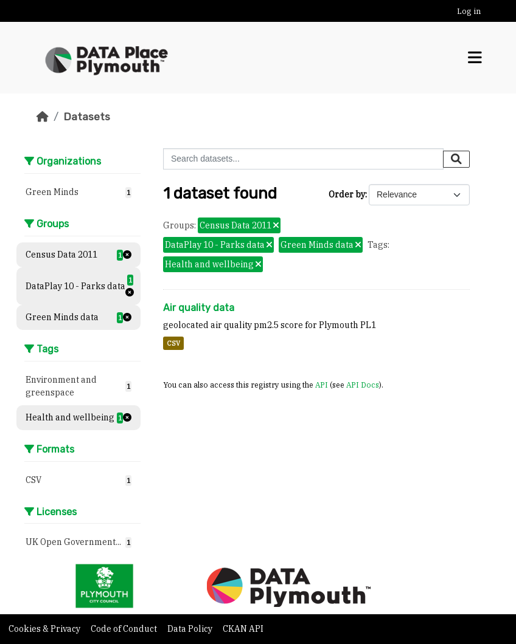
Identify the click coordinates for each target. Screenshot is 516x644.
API (321, 384)
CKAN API (243, 628)
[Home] (43, 117)
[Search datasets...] (303, 159)
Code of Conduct (125, 628)
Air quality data (198, 307)
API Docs (362, 384)
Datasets (86, 117)
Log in (469, 11)
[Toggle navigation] (475, 58)
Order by (347, 194)
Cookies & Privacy (45, 628)
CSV (173, 343)
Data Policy (190, 628)
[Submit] (456, 159)
